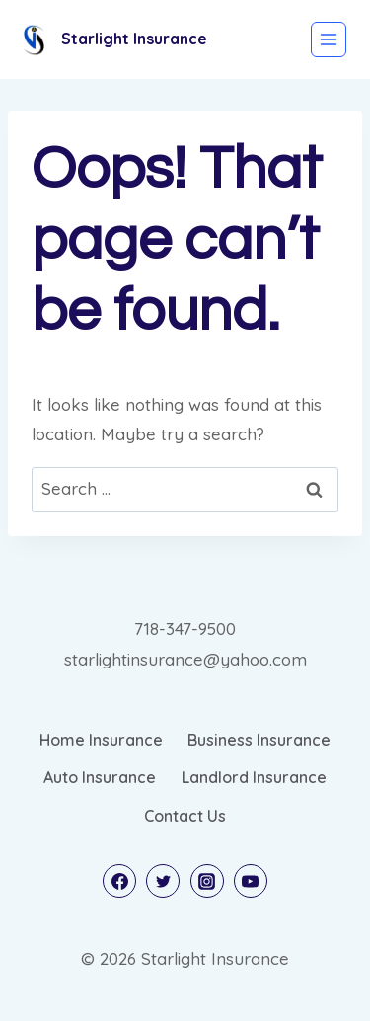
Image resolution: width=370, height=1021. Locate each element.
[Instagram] (207, 881)
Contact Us (185, 815)
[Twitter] (163, 881)
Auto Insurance (99, 777)
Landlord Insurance (254, 777)
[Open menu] (328, 39)
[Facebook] (119, 881)
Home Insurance (101, 739)
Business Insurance (259, 739)
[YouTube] (250, 881)
